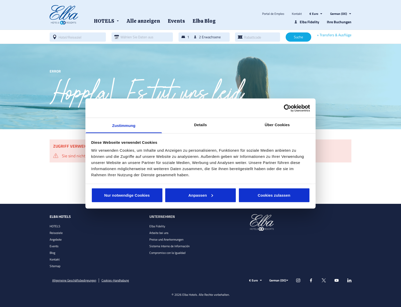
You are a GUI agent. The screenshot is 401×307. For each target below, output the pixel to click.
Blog (52, 252)
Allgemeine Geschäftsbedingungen (74, 280)
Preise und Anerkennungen (166, 239)
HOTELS (55, 226)
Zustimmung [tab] (124, 125)
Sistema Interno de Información (169, 246)
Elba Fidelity (157, 226)
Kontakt (297, 14)
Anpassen (200, 195)
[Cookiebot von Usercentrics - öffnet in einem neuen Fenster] (287, 108)
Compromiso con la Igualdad (167, 252)
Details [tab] (200, 125)
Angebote (56, 239)
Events (54, 246)
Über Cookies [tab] (277, 125)
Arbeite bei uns (159, 232)
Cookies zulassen (274, 195)
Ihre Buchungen (339, 22)
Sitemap (55, 266)
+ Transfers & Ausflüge (334, 35)
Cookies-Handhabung (115, 280)
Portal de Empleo (273, 14)
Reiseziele (56, 232)
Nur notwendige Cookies (127, 195)
